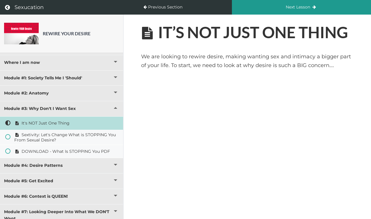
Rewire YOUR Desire (66, 33)
